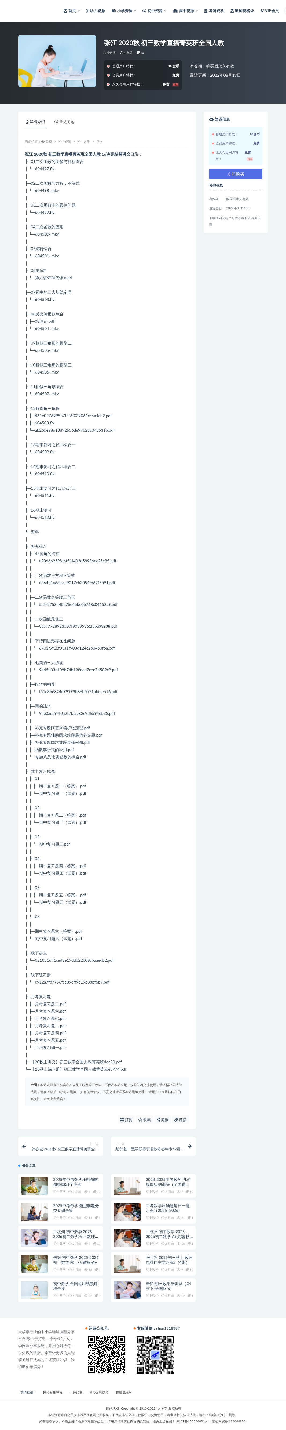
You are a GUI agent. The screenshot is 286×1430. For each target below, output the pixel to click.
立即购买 (235, 173)
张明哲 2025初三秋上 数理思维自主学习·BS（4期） (169, 1260)
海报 (162, 1119)
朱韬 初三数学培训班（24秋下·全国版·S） (168, 1286)
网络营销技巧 (99, 1392)
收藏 (144, 1119)
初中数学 (110, 52)
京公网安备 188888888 (229, 1421)
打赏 (126, 1119)
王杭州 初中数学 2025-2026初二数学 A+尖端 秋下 (168, 1236)
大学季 (162, 1408)
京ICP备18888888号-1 (193, 1421)
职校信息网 (124, 1392)
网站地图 (112, 1408)
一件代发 (75, 1392)
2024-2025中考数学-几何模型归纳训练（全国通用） (168, 1184)
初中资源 (64, 142)
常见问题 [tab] (64, 121)
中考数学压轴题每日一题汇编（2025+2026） (168, 1208)
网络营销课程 (53, 1392)
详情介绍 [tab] (35, 121)
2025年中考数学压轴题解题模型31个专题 (75, 1182)
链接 (180, 1119)
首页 (49, 142)
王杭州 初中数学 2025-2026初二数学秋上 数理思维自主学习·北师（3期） (76, 1236)
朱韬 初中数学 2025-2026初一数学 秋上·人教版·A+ (75, 1260)
